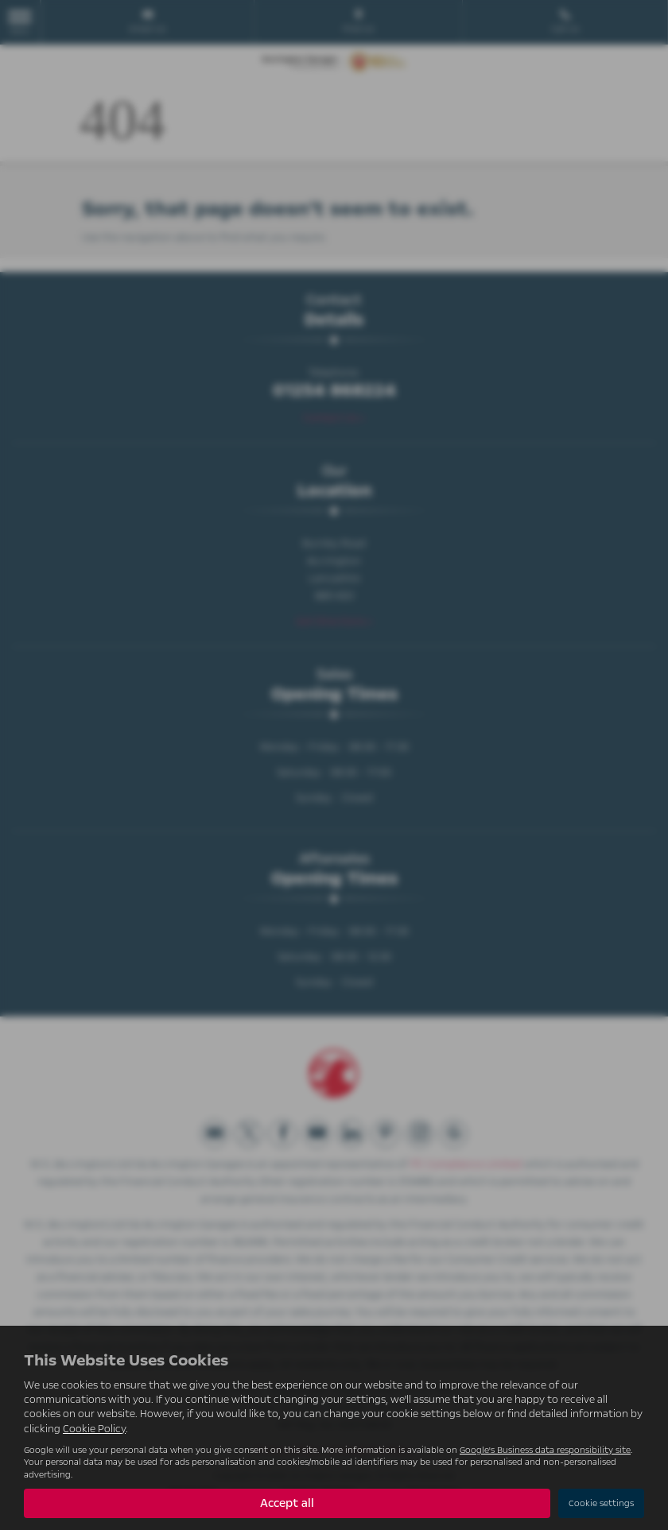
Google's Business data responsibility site (545, 1450)
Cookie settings (601, 1503)
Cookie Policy (94, 1429)
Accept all (287, 1503)
